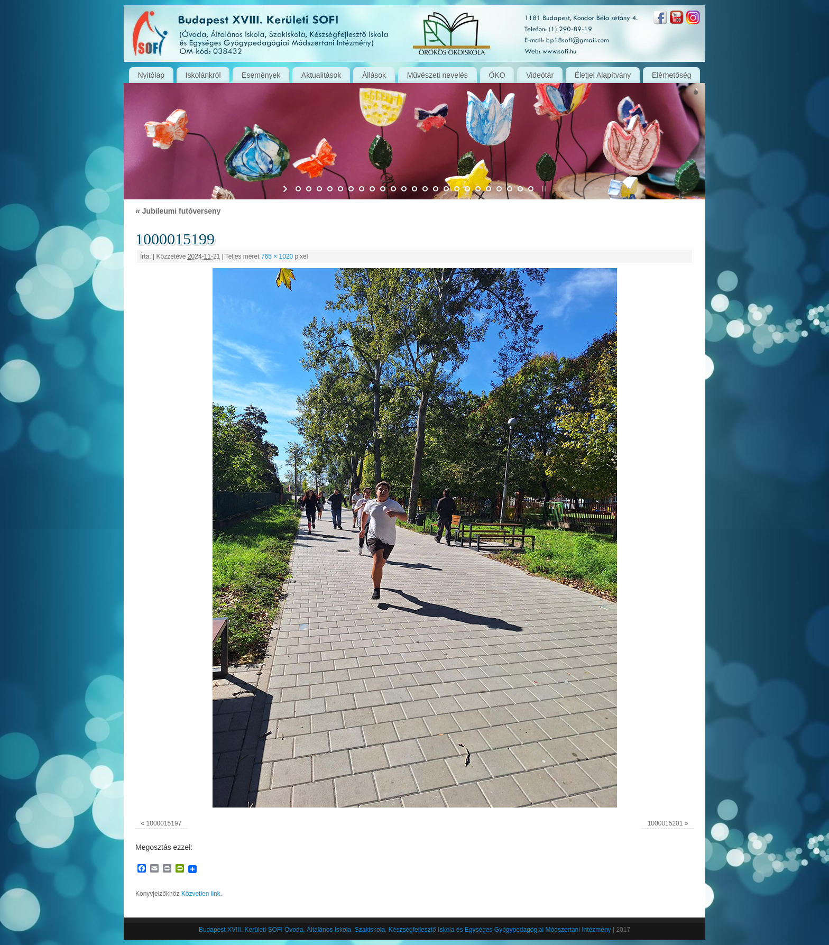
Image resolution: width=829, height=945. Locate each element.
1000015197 (164, 823)
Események (261, 75)
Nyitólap (150, 75)
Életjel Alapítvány (603, 75)
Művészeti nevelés (437, 75)
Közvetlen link (200, 893)
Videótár (540, 75)
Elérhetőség (672, 75)
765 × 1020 (277, 256)
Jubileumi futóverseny (177, 211)
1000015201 (665, 823)
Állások (374, 75)
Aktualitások (321, 75)
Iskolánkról (203, 75)
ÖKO (497, 75)
